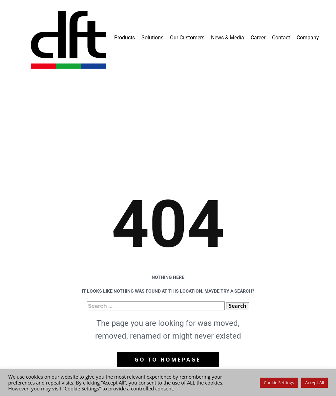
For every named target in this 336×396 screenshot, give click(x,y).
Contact (281, 37)
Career (258, 37)
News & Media (227, 37)
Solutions (152, 37)
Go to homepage (168, 359)
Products (124, 37)
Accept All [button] (314, 383)
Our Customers (187, 37)
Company (308, 37)
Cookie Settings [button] (279, 383)
